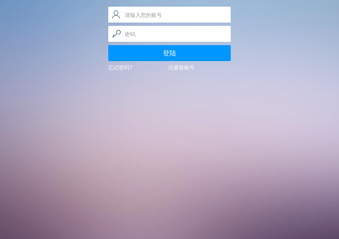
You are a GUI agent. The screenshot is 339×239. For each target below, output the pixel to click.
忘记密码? (120, 67)
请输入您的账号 (143, 15)
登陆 (169, 53)
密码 (130, 34)
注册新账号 (181, 67)
